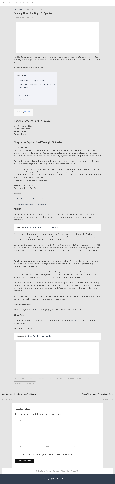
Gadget (16, 3)
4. (23, 95)
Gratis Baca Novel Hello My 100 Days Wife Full (32, 199)
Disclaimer (56, 471)
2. (35, 84)
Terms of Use (75, 471)
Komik (34, 3)
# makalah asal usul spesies (43, 378)
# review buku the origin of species (64, 378)
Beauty (5, 3)
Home (16, 9)
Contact (48, 471)
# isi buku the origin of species (24, 378)
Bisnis (10, 3)
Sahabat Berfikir (76, 320)
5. (21, 99)
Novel (22, 3)
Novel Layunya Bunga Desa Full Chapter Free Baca (41, 227)
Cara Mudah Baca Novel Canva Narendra (38, 336)
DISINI (37, 309)
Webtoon (28, 3)
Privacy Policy (65, 471)
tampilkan (27, 112)
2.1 (24, 87)
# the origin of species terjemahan (24, 383)
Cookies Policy (40, 471)
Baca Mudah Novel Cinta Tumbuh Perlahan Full (32, 204)
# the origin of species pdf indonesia (87, 378)
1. (30, 80)
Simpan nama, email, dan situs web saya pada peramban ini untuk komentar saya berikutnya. (48, 454)
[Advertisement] (57, 37)
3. (18, 91)
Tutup (26, 75)
